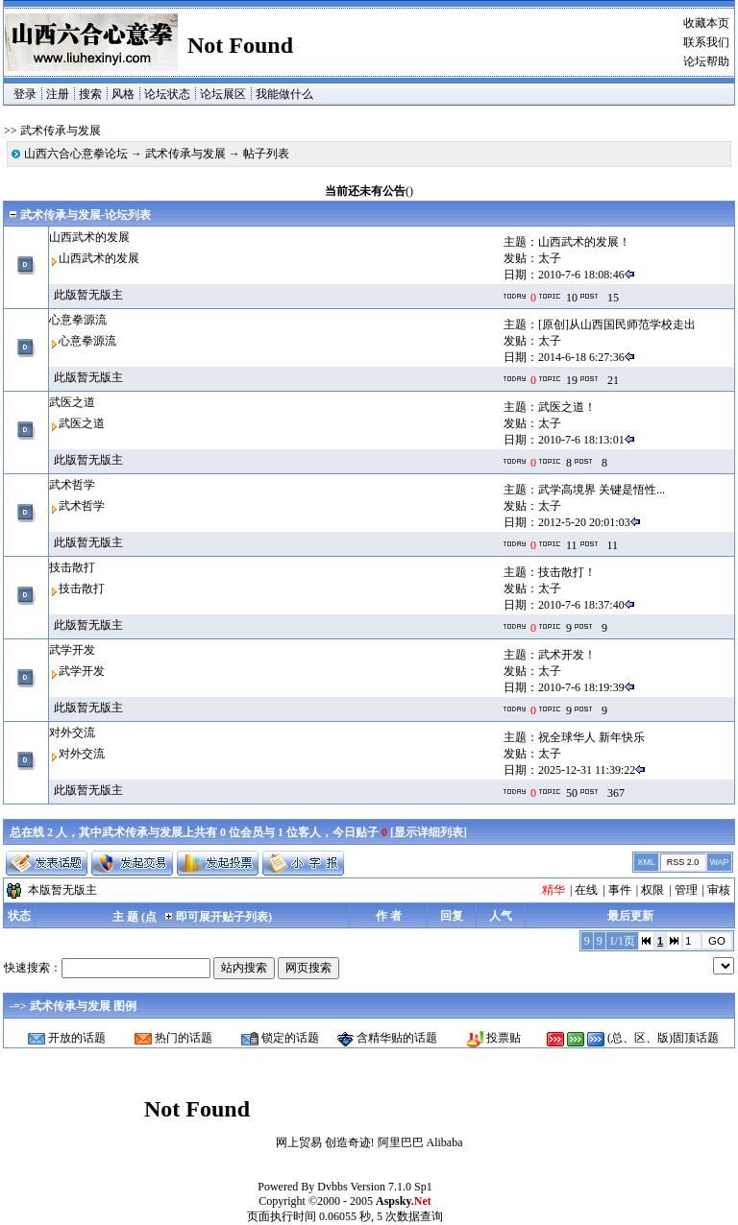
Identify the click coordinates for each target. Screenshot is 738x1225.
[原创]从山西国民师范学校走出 (617, 324)
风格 (123, 94)
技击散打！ (567, 572)
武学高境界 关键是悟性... (601, 489)
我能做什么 (284, 94)
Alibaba (445, 1142)
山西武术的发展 (89, 237)
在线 (586, 890)
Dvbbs (332, 1186)
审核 (718, 890)
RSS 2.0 (683, 862)
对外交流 (72, 732)
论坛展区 (223, 94)
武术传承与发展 (185, 153)
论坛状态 (167, 94)
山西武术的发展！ (584, 242)
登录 (25, 94)
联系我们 (706, 42)
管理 (686, 890)
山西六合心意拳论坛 (76, 153)
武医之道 (72, 402)
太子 (549, 258)
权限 (652, 890)
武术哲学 (72, 485)
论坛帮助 (706, 61)
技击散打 (72, 567)
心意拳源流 (78, 319)
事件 (619, 890)
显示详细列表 (428, 832)
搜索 (90, 94)
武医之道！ (567, 407)
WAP (718, 862)
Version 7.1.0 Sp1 (390, 1186)
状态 (19, 916)
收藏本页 (706, 23)
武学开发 (72, 650)
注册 (57, 94)
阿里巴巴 (401, 1142)
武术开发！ (567, 654)
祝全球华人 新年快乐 (591, 737)
